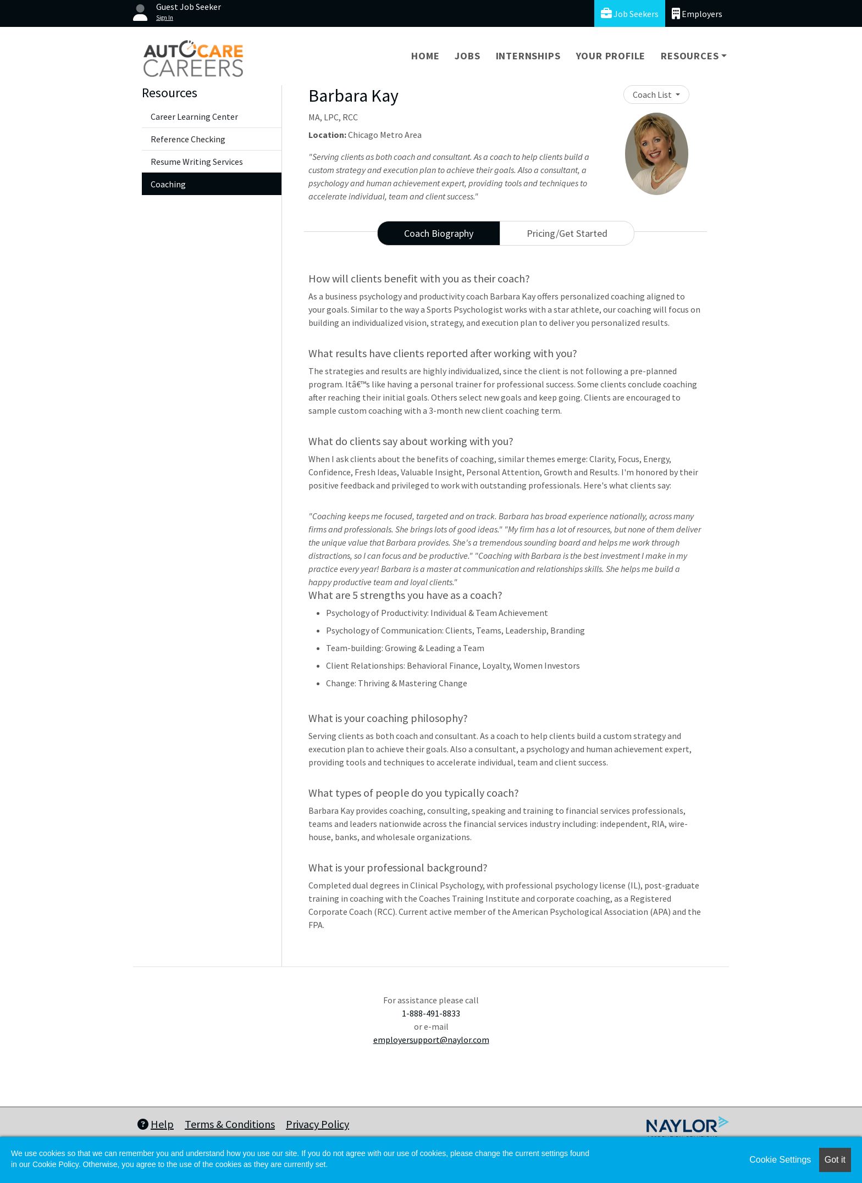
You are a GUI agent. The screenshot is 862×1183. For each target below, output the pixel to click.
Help (155, 1124)
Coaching (168, 184)
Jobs (467, 55)
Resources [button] (690, 55)
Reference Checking (188, 139)
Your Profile (611, 55)
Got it (835, 1159)
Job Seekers (630, 13)
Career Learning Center (194, 116)
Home (425, 55)
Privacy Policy (317, 1124)
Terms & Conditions (230, 1124)
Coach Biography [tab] (438, 233)
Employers (697, 13)
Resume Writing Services (197, 161)
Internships (528, 55)
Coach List (653, 94)
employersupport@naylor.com (431, 1039)
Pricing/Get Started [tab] (567, 233)
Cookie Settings (780, 1159)
